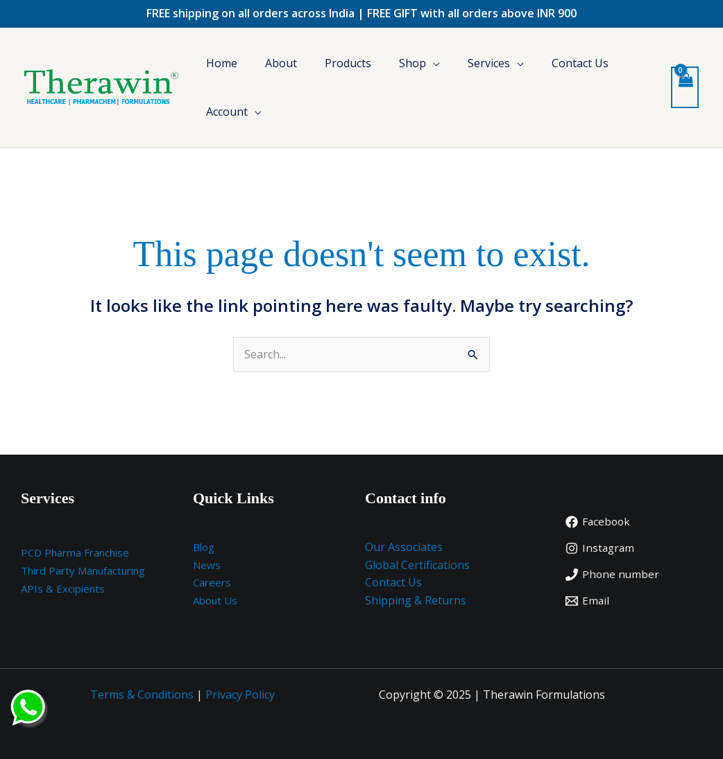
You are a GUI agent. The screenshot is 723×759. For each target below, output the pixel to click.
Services (489, 63)
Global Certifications (417, 565)
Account (227, 111)
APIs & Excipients (63, 588)
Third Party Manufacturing (83, 570)
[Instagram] (601, 548)
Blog (203, 547)
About (281, 63)
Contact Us (580, 63)
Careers (212, 582)
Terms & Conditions (142, 694)
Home (221, 63)
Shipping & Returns (415, 600)
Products (348, 63)
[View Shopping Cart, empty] (685, 87)
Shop (412, 63)
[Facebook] (599, 522)
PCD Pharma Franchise (75, 552)
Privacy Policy (240, 694)
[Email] (588, 601)
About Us (215, 600)
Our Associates (404, 547)
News (207, 565)
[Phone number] (613, 574)
